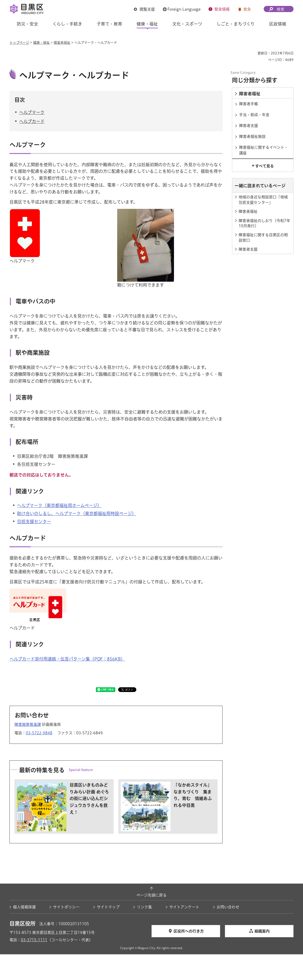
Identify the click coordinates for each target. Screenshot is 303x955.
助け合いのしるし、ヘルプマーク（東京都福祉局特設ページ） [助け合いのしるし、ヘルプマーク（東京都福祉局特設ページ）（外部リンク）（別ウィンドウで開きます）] (76, 514)
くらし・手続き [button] (67, 24)
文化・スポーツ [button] (187, 24)
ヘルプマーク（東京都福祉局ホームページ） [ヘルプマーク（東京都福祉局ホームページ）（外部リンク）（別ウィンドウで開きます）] (59, 506)
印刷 (252, 53)
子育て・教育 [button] (109, 24)
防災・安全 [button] (27, 24)
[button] (144, 9)
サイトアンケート (184, 908)
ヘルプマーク (32, 113)
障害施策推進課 (27, 725)
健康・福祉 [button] (147, 24)
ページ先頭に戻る (151, 896)
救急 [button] (247, 9)
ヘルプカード (32, 122)
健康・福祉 (41, 42)
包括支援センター (34, 522)
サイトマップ (108, 908)
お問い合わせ (228, 908)
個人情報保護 (24, 908)
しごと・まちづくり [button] (236, 24)
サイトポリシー (66, 908)
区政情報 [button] (277, 24)
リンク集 (144, 908)
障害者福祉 (62, 42)
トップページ (19, 42)
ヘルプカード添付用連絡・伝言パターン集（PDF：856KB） (67, 659)
